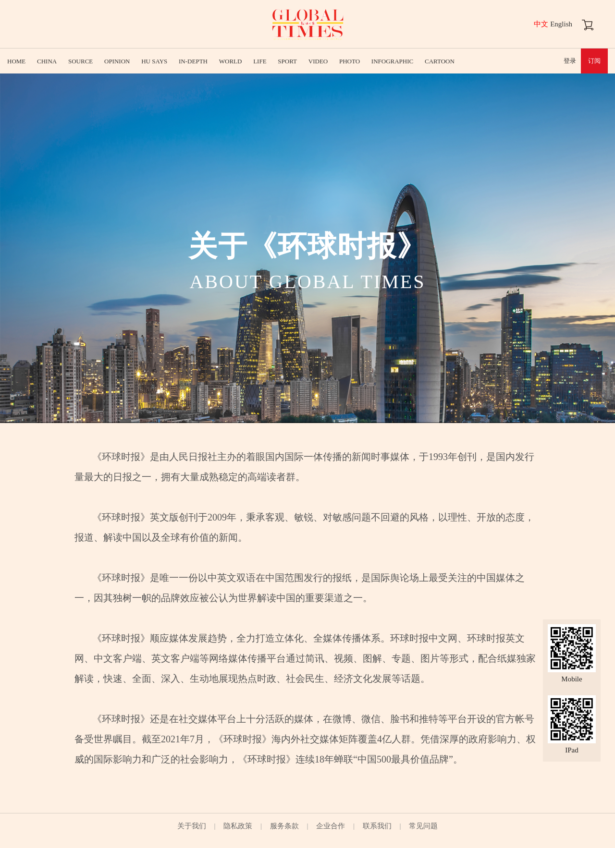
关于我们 (191, 826)
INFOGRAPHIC (392, 61)
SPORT (287, 61)
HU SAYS (154, 61)
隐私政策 (237, 826)
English (561, 24)
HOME (16, 61)
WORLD (230, 61)
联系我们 (377, 826)
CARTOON (440, 61)
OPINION (117, 61)
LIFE (259, 61)
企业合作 (330, 826)
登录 (570, 60)
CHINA (47, 61)
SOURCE (80, 61)
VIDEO (318, 61)
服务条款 (284, 826)
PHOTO (349, 61)
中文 (541, 24)
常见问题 (423, 826)
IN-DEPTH (193, 61)
